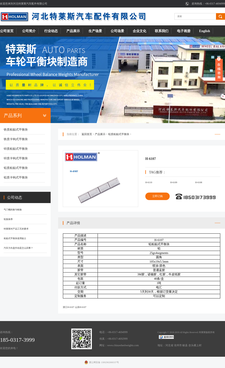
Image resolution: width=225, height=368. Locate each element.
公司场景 (117, 31)
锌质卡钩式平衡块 (16, 158)
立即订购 (157, 196)
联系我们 (161, 31)
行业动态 (51, 31)
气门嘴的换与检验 (13, 209)
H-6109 (173, 182)
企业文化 (139, 31)
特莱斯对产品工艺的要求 (16, 228)
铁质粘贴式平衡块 (16, 129)
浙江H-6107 (68, 307)
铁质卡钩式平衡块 (16, 139)
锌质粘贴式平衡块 (16, 148)
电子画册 (183, 31)
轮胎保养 (8, 219)
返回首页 (87, 134)
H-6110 (148, 182)
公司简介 (29, 31)
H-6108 (198, 182)
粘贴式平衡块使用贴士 (15, 238)
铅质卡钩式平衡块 (16, 177)
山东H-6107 (80, 307)
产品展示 (73, 31)
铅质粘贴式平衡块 (16, 167)
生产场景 (95, 31)
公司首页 (7, 31)
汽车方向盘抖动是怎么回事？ (18, 248)
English (204, 31)
